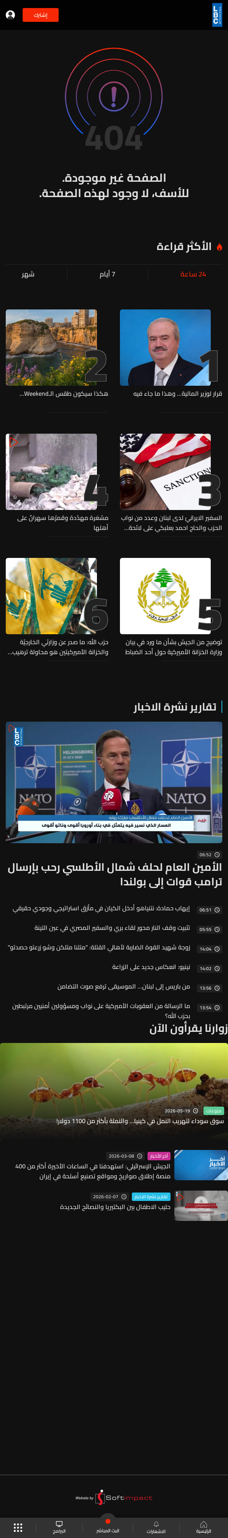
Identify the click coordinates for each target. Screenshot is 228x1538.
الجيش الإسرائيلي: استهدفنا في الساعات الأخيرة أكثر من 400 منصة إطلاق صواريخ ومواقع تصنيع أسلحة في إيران (93, 1171)
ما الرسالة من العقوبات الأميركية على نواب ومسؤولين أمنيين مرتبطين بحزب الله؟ (101, 1011)
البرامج (59, 1528)
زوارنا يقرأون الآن (188, 1028)
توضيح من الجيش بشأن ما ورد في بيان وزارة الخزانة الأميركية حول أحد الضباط (173, 647)
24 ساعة (193, 274)
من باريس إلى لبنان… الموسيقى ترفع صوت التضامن (123, 986)
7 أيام (107, 274)
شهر (28, 274)
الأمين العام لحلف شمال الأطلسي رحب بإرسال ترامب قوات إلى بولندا (115, 874)
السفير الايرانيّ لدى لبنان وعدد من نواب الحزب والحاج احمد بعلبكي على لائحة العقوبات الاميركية (171, 523)
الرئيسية (203, 1528)
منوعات (213, 1110)
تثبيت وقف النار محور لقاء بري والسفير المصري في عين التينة (112, 928)
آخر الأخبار (159, 1156)
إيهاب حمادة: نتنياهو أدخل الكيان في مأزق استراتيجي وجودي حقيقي (101, 908)
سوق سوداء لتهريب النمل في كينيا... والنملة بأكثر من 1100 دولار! (140, 1121)
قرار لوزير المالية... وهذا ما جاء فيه (177, 393)
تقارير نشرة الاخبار (175, 706)
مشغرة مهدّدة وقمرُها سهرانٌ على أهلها (62, 523)
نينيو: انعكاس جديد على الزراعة (151, 967)
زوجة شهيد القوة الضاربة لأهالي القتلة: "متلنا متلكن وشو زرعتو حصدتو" (99, 947)
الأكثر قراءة (184, 246)
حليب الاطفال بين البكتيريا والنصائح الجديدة (115, 1207)
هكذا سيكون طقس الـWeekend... (64, 393)
